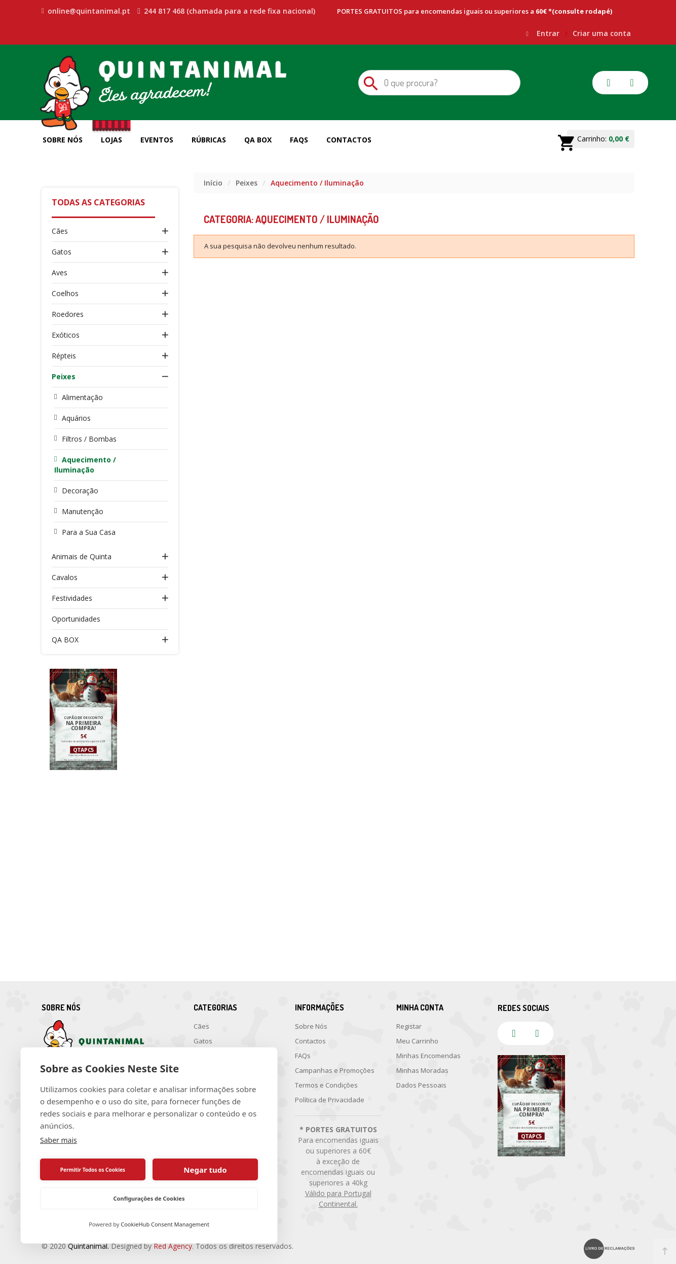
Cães (60, 231)
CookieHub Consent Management (165, 1224)
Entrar (549, 33)
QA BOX (65, 639)
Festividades (72, 598)
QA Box (258, 140)
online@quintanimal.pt (86, 11)
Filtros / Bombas (89, 439)
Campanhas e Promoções (334, 1070)
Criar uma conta (602, 33)
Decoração (80, 490)
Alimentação (82, 397)
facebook (608, 83)
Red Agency (173, 1246)
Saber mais (58, 1140)
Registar (409, 1026)
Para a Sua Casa (89, 532)
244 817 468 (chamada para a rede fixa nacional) (226, 11)
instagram (632, 83)
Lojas (111, 140)
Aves (59, 272)
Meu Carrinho (417, 1040)
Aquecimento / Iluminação (85, 465)
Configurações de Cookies (149, 1198)
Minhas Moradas (422, 1070)
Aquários (76, 418)
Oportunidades (76, 619)
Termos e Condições (326, 1085)
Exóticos (66, 335)
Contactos (348, 140)
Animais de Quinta (81, 556)
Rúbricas (209, 140)
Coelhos (65, 293)
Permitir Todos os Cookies (92, 1169)
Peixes (64, 376)
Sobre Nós (63, 140)
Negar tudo (205, 1170)
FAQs (299, 140)
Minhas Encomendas (428, 1055)
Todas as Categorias (98, 202)
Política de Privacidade (329, 1099)
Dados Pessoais (421, 1085)
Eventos (156, 140)
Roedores (68, 314)
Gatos (61, 252)
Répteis (64, 355)
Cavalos (65, 577)
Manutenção (82, 511)
